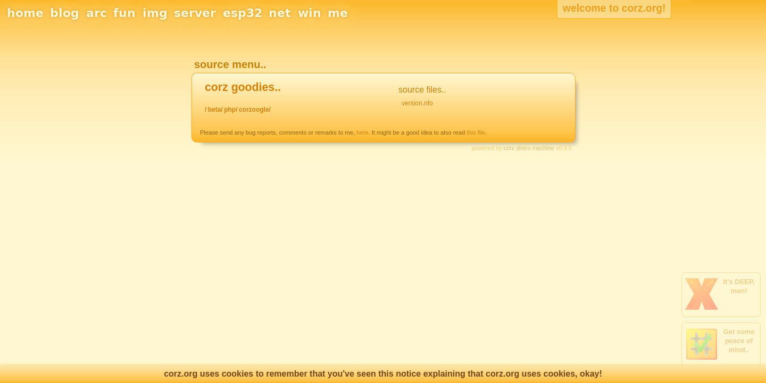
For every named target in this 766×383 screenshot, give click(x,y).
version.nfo (417, 103)
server (195, 13)
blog (64, 13)
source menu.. (230, 64)
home (25, 13)
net (280, 13)
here (362, 132)
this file (476, 132)
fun (124, 13)
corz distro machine (529, 148)
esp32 (242, 13)
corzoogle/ (255, 109)
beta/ (215, 109)
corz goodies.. (243, 87)
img (155, 13)
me (338, 13)
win (309, 13)
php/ (230, 109)
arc (96, 13)
